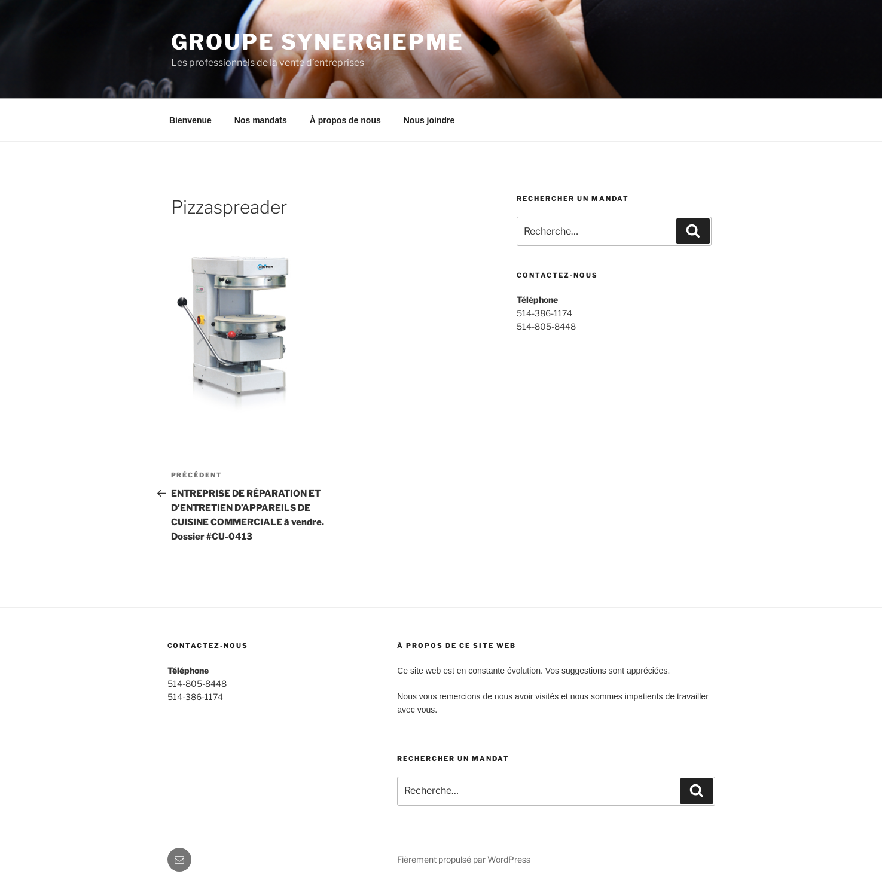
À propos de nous (345, 120)
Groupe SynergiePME (318, 42)
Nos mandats (260, 120)
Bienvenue (190, 120)
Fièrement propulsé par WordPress (463, 859)
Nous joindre (429, 120)
